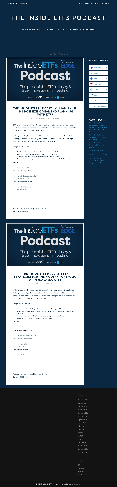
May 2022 (81, 433)
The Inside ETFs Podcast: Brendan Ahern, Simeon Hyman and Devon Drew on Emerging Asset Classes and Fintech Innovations (98, 127)
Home (81, 3)
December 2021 (83, 446)
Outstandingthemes (74, 484)
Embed (44, 208)
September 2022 (83, 420)
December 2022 (83, 410)
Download (37, 208)
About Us (88, 3)
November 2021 (83, 449)
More (26, 211)
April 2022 (81, 436)
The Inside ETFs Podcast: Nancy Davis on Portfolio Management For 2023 (96, 161)
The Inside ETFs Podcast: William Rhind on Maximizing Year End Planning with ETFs (45, 111)
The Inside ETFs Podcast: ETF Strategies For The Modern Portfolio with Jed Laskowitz (45, 276)
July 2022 (81, 426)
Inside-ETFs (38, 118)
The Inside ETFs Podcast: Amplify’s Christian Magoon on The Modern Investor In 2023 (98, 153)
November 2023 (83, 403)
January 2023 (82, 406)
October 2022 (82, 416)
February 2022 (82, 442)
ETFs (79, 465)
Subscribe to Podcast (102, 3)
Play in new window (26, 208)
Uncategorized (83, 475)
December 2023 (83, 400)
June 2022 (81, 429)
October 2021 (82, 452)
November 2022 (83, 413)
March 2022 (82, 439)
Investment (82, 468)
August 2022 (82, 423)
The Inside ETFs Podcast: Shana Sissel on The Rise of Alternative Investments (97, 137)
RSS (21, 211)
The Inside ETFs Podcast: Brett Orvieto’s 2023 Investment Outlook (98, 145)
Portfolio (81, 471)
